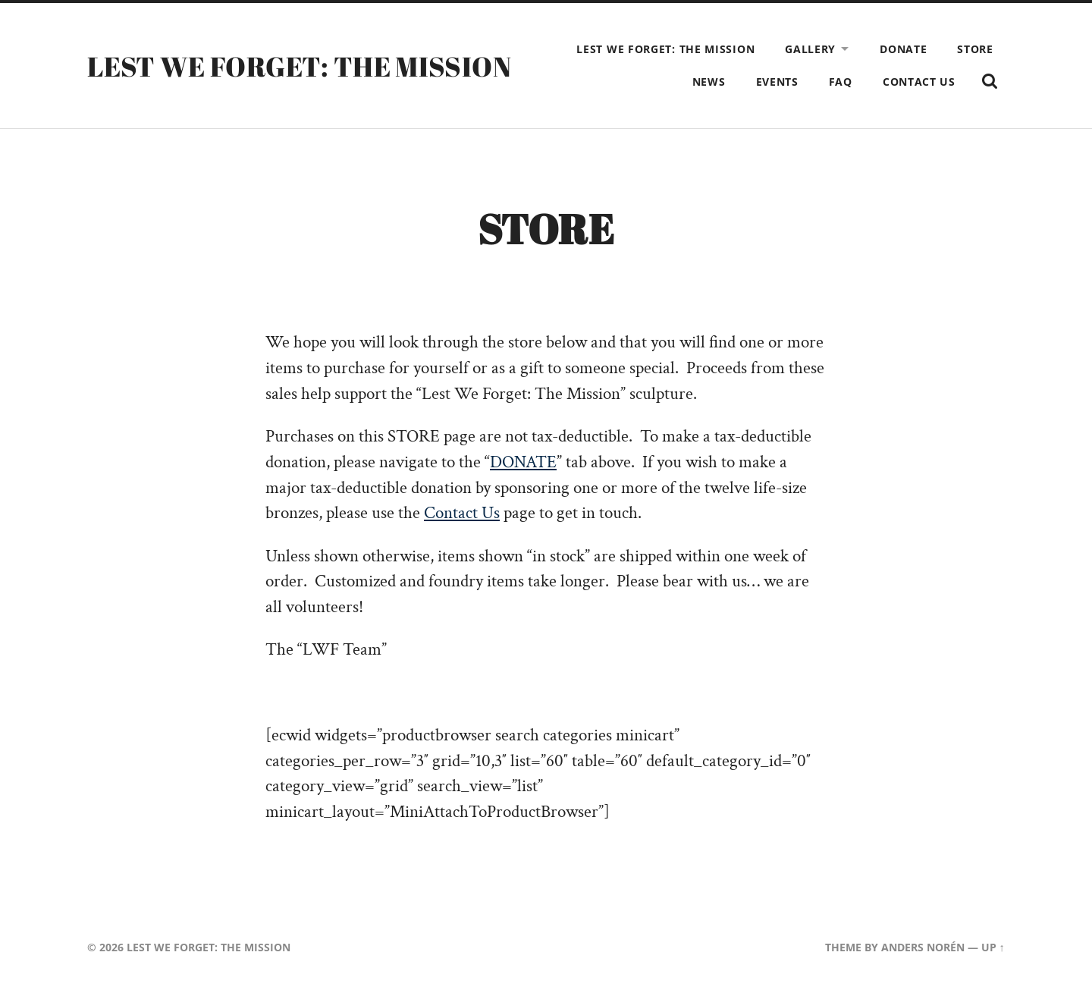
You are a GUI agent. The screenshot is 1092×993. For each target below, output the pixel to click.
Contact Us (919, 81)
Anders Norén (923, 947)
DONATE (523, 462)
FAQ (840, 81)
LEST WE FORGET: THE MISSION (299, 66)
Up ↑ (993, 947)
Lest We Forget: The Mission (665, 49)
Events (777, 81)
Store (975, 49)
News (709, 81)
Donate (903, 49)
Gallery (810, 49)
